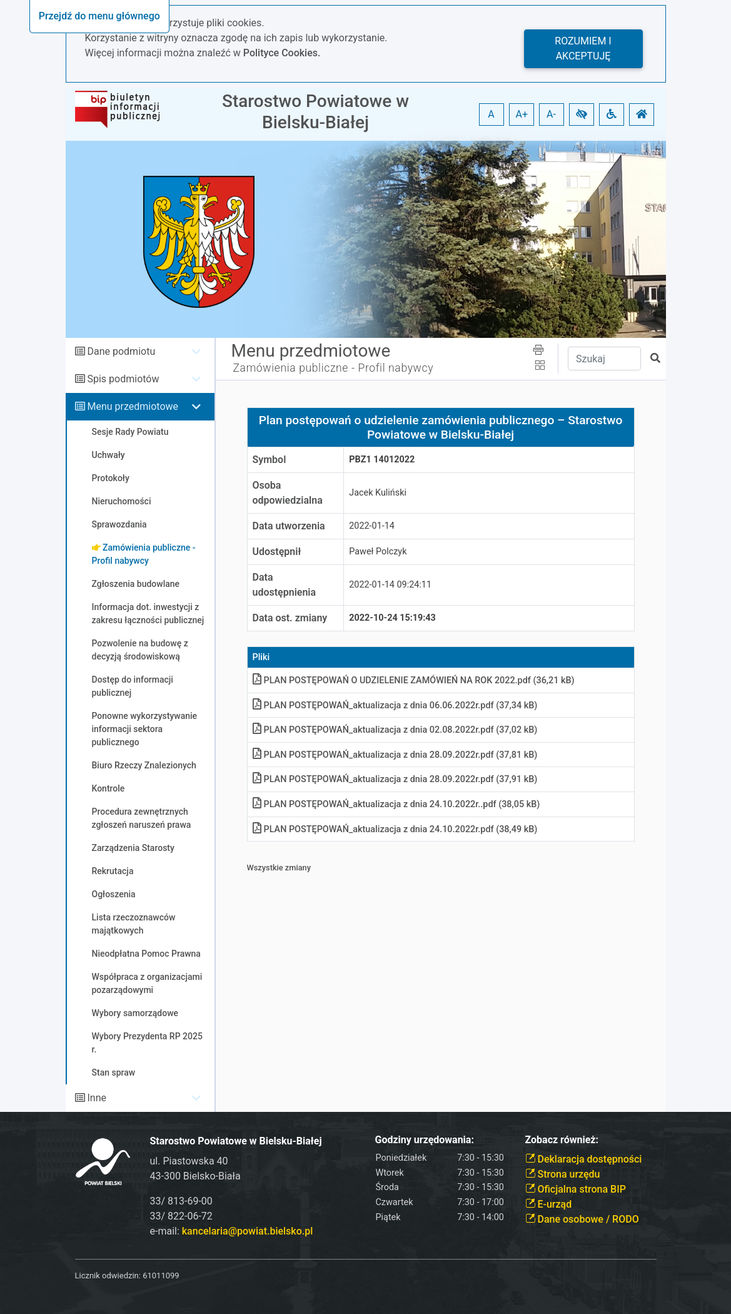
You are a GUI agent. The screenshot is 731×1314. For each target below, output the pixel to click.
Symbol (269, 460)
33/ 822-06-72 (181, 1216)
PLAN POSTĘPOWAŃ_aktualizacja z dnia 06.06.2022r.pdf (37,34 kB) (395, 705)
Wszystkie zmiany (279, 867)
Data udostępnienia (284, 584)
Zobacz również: (562, 1140)
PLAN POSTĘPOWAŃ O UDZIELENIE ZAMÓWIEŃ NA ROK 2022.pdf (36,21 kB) (414, 680)
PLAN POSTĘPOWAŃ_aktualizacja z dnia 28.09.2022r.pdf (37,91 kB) (395, 779)
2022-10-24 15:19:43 (392, 618)
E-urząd (548, 1204)
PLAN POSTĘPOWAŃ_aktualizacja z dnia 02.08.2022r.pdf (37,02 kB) (395, 730)
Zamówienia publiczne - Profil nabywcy (333, 368)
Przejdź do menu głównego (99, 16)
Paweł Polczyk (377, 551)
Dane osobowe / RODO (582, 1219)
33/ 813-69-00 (181, 1201)
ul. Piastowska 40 (189, 1161)
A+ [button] (522, 114)
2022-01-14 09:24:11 (390, 584)
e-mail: (231, 1231)
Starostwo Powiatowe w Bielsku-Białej (315, 112)
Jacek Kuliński (377, 492)
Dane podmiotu (121, 351)
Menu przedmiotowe (132, 406)
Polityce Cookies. (282, 53)
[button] (581, 114)
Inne (96, 1098)
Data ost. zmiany (290, 618)
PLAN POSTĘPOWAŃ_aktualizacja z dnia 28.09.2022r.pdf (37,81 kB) (395, 755)
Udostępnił (277, 552)
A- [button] (551, 114)
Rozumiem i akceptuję (583, 48)
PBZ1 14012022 (382, 459)
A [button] (491, 114)
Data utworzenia (289, 526)
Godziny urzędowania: (424, 1140)
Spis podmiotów (123, 379)
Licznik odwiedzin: (108, 1275)
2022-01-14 (372, 526)
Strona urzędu (562, 1174)
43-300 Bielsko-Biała (195, 1176)
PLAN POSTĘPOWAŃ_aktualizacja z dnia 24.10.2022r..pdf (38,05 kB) (396, 804)
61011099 (161, 1275)
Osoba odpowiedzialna (288, 492)
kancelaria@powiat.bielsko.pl (247, 1231)
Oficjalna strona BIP (575, 1189)
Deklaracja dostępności (583, 1159)
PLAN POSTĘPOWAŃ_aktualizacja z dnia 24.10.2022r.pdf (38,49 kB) (395, 829)
